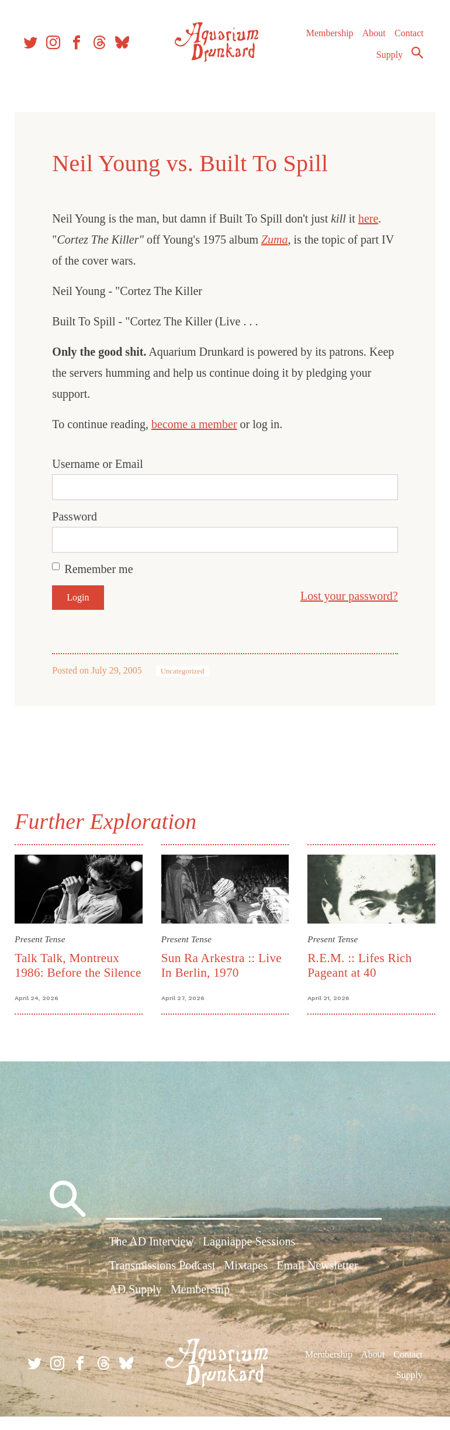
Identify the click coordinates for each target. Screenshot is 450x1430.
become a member (198, 424)
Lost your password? (345, 595)
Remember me (102, 569)
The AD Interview (151, 1258)
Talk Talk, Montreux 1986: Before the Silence (71, 971)
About (368, 41)
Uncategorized (186, 671)
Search (412, 60)
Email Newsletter (317, 1282)
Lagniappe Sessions (249, 1258)
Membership (324, 41)
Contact (404, 41)
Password (78, 516)
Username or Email (101, 463)
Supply (385, 62)
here (372, 218)
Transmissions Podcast (162, 1282)
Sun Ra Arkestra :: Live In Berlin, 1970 (222, 963)
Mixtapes (246, 1282)
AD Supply (135, 1306)
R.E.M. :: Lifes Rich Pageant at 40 (358, 963)
